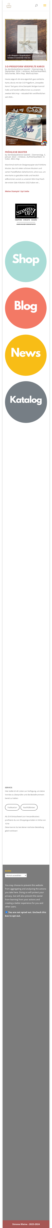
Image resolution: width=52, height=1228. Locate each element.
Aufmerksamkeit (38, 71)
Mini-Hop (20, 73)
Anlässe (26, 71)
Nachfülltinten (29, 807)
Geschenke (10, 73)
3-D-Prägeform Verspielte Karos (25, 66)
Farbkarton (12, 807)
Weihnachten (32, 73)
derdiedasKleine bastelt (19, 69)
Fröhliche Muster (16, 152)
